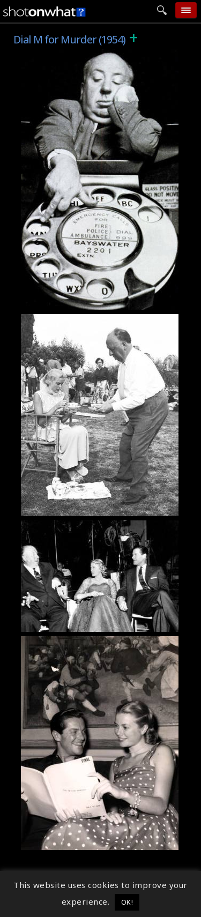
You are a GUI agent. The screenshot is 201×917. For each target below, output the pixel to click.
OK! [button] (127, 902)
